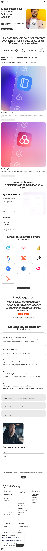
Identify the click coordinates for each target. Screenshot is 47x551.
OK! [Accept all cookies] (20, 545)
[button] (2, 549)
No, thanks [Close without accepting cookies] (5, 545)
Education (6, 526)
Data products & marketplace (8, 223)
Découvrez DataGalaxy (23, 526)
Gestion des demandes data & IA (11, 195)
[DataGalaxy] (5, 2)
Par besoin (20, 495)
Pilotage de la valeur (9, 230)
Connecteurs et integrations (35, 495)
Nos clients (20, 508)
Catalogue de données (9, 212)
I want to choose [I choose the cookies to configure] (12, 545)
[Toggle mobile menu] (45, 2)
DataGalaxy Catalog (8, 494)
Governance (6, 217)
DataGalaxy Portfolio (8, 506)
